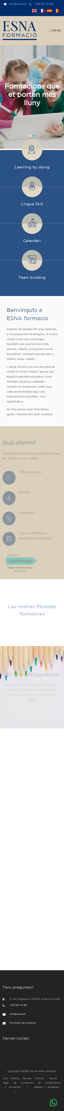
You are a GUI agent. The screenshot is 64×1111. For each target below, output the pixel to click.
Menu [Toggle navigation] (55, 30)
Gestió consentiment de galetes (53, 1082)
